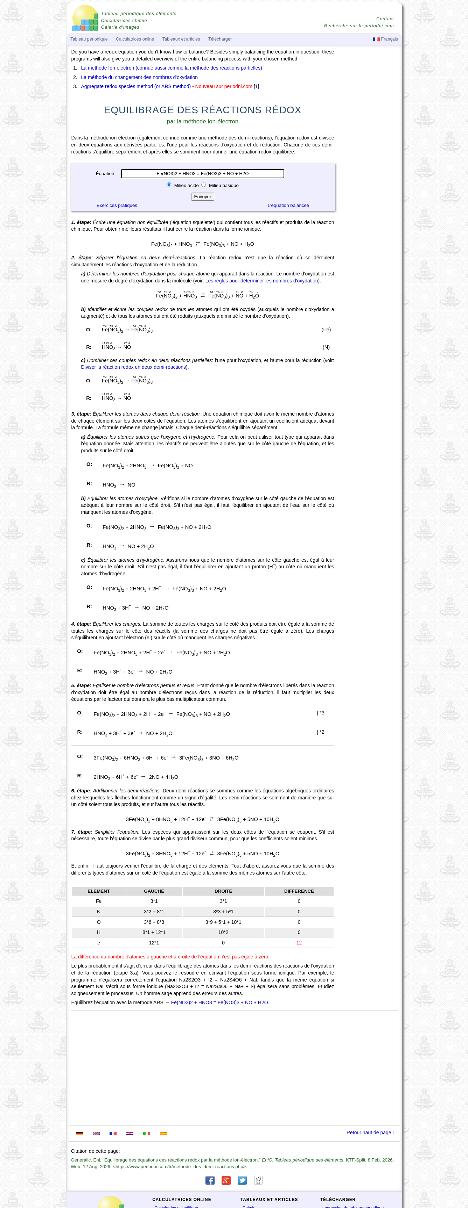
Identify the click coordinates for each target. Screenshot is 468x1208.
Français (385, 39)
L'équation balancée (288, 205)
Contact (385, 18)
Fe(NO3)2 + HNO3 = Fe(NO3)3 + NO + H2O (219, 1002)
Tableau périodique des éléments (139, 13)
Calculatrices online (135, 39)
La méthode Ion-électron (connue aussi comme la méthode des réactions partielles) (172, 68)
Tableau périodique (88, 39)
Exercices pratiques (117, 205)
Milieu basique (223, 185)
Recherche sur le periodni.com (359, 25)
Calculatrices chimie (124, 20)
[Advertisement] (369, 242)
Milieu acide (186, 185)
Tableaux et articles (181, 39)
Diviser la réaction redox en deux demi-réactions (133, 367)
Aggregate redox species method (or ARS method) (136, 86)
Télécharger (220, 39)
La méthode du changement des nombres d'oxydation (139, 77)
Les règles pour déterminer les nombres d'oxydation (261, 280)
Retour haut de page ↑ (371, 1132)
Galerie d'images (120, 27)
